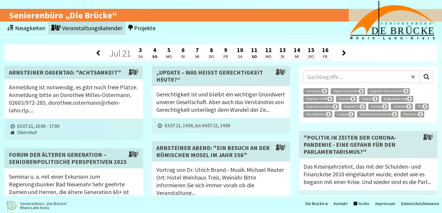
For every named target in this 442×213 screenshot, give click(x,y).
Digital (370, 98)
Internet (402, 106)
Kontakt (341, 203)
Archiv (361, 203)
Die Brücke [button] (317, 203)
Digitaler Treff (319, 98)
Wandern (413, 114)
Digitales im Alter (322, 106)
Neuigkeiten (26, 28)
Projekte (141, 28)
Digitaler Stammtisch (389, 91)
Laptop (345, 114)
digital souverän (348, 91)
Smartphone (318, 114)
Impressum (385, 203)
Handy (379, 106)
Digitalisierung (398, 98)
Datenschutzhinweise (420, 203)
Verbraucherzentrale (378, 114)
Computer (316, 91)
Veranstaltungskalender (86, 28)
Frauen (347, 98)
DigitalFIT (354, 106)
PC (422, 106)
